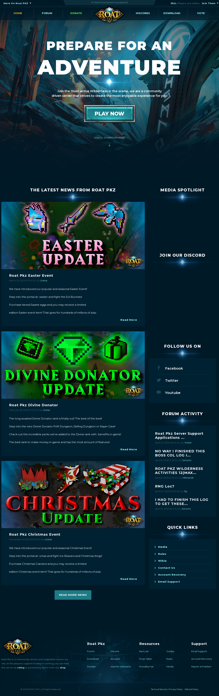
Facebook (170, 368)
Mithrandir (188, 477)
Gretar (43, 280)
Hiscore (115, 651)
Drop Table (145, 658)
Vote (201, 13)
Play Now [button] (109, 114)
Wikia (160, 560)
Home (18, 13)
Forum (47, 13)
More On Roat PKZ (16, 3)
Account (115, 658)
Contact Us (164, 567)
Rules (160, 553)
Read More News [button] (73, 594)
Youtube (169, 392)
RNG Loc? (164, 486)
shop (63, 667)
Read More (128, 319)
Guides (170, 651)
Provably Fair (146, 666)
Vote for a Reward (121, 666)
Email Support (167, 581)
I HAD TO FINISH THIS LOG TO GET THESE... (181, 502)
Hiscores (143, 13)
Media (160, 546)
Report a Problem (201, 666)
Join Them (209, 3)
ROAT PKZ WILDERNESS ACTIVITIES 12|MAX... (179, 471)
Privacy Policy (176, 689)
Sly (185, 491)
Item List (144, 651)
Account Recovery (170, 574)
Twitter (167, 380)
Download (171, 13)
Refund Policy (191, 689)
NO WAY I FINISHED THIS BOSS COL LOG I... (180, 453)
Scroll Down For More (109, 137)
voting (20, 667)
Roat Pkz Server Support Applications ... (179, 435)
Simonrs (186, 460)
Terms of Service (159, 689)
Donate (76, 13)
